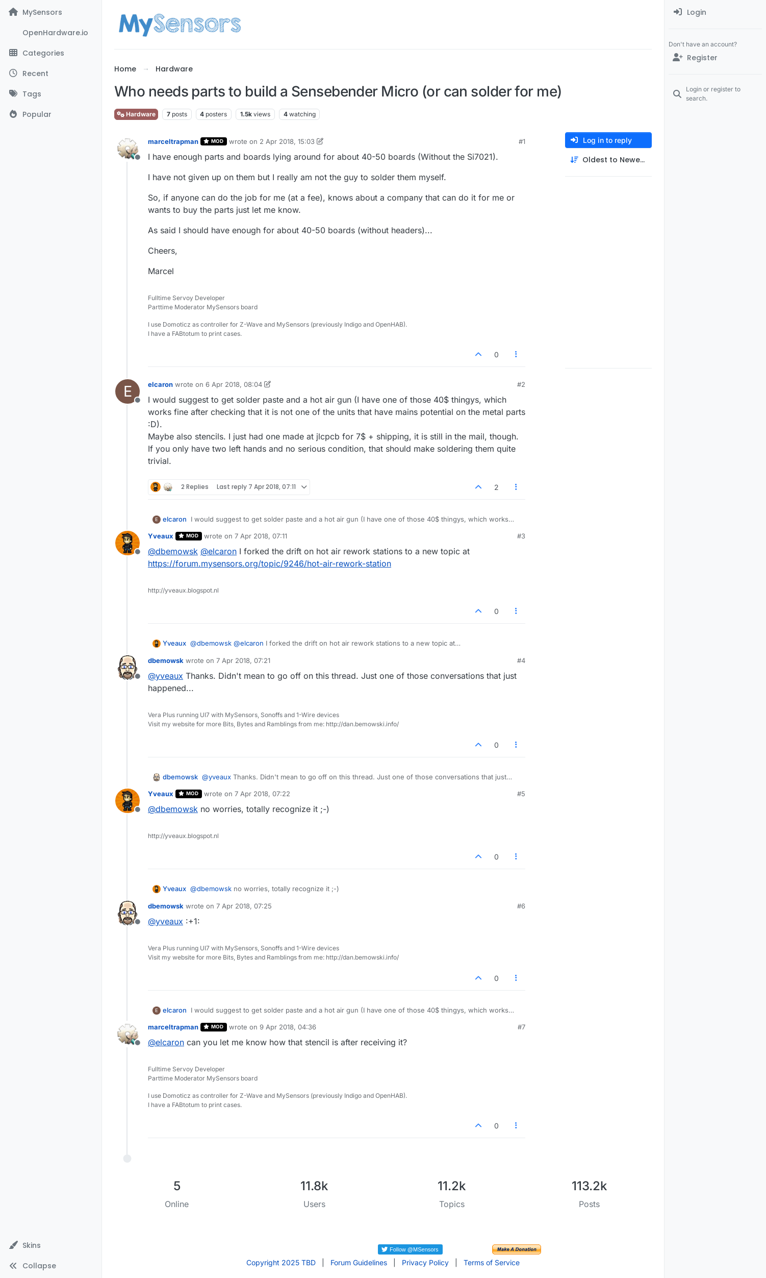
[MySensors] (50, 12)
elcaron (160, 384)
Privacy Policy (425, 1262)
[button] (50, 1245)
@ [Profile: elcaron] (218, 551)
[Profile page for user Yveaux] (127, 543)
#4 (521, 660)
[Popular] (50, 114)
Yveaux (160, 536)
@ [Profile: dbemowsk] (173, 551)
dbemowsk (166, 660)
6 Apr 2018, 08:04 (234, 384)
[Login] (715, 12)
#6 (521, 906)
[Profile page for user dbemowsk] (127, 667)
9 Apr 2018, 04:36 (288, 1027)
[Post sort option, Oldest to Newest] (608, 160)
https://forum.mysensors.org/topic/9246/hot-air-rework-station (269, 563)
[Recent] (50, 73)
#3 (521, 536)
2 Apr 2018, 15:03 (287, 141)
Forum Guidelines (358, 1262)
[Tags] (50, 94)
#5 (521, 794)
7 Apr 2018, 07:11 (261, 536)
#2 (521, 384)
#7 (521, 1027)
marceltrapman (173, 141)
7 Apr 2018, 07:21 (243, 660)
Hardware (136, 114)
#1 (522, 141)
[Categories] (50, 53)
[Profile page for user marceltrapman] (127, 148)
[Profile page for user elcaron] (127, 391)
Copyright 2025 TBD (281, 1262)
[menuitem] (715, 12)
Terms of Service (492, 1262)
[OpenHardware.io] (50, 32)
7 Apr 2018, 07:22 (262, 794)
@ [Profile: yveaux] (165, 676)
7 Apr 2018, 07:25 (244, 906)
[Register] (715, 58)
